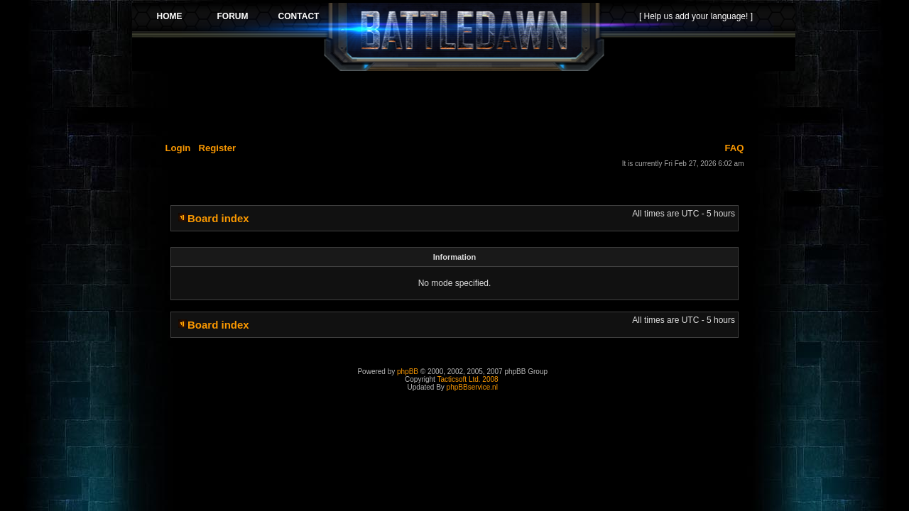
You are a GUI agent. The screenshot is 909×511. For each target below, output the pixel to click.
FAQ (734, 148)
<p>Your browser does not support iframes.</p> (463, 37)
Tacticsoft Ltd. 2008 (467, 379)
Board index (218, 218)
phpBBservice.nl (472, 387)
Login (178, 148)
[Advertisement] (463, 104)
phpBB (407, 371)
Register (217, 148)
